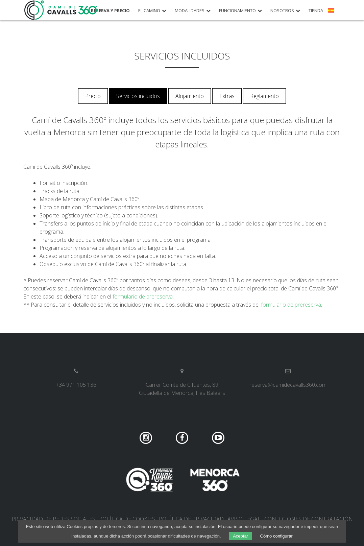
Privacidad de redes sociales (53, 519)
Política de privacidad (191, 519)
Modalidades (189, 11)
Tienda (316, 11)
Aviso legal (244, 519)
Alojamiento (189, 96)
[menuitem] (332, 13)
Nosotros (282, 11)
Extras (227, 96)
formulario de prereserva (143, 296)
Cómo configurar (276, 536)
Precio (93, 96)
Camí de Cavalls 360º (60, 10)
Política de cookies (127, 519)
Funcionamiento (237, 11)
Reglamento (264, 96)
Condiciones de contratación (308, 519)
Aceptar (240, 536)
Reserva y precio (110, 11)
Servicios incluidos (138, 96)
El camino (149, 11)
